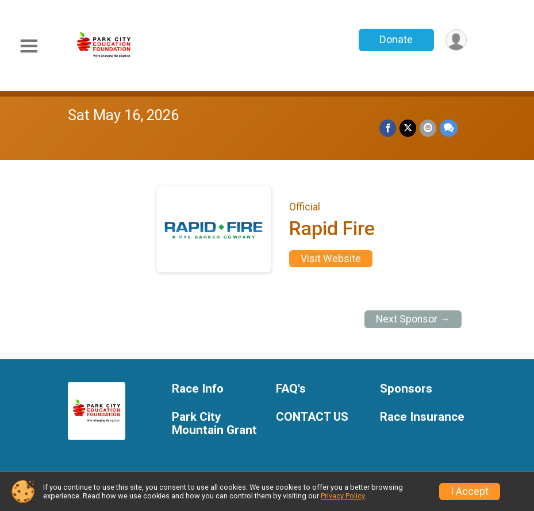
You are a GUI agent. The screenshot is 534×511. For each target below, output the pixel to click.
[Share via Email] (428, 128)
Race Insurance (422, 417)
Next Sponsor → (413, 319)
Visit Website (331, 258)
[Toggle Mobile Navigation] (28, 46)
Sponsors (406, 388)
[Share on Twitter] (407, 128)
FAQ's (291, 388)
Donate (396, 39)
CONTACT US (312, 417)
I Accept (470, 491)
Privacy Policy (342, 495)
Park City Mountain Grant (214, 423)
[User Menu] (456, 40)
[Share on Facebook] (387, 128)
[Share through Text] (449, 128)
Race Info (198, 388)
